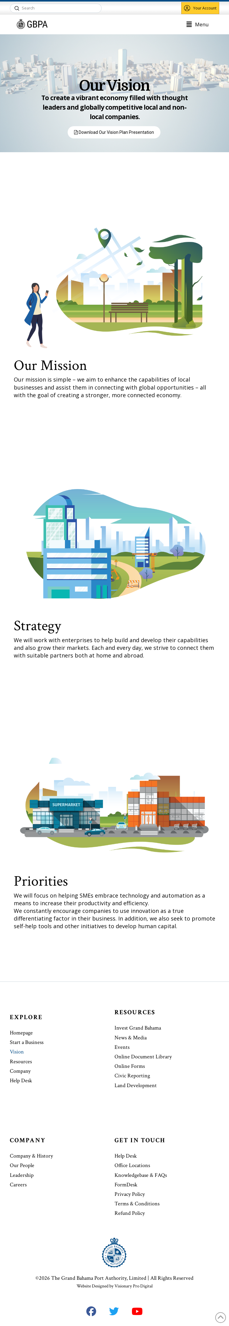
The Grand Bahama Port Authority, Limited (98, 1278)
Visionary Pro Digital (133, 1286)
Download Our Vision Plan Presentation (114, 132)
